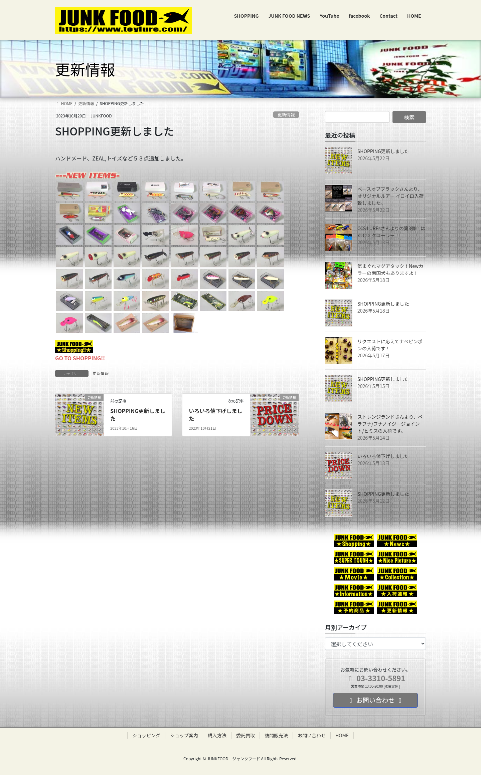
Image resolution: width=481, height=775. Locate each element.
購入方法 (217, 735)
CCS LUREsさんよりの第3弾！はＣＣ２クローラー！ (391, 232)
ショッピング (146, 735)
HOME (342, 735)
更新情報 (286, 114)
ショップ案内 (184, 735)
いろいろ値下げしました (215, 414)
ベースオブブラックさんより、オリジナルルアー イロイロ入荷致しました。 (390, 195)
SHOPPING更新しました (137, 414)
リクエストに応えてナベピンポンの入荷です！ (390, 345)
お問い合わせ (312, 735)
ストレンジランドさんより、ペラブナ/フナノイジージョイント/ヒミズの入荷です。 (390, 423)
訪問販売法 (276, 735)
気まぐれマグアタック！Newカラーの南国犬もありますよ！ (390, 269)
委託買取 (245, 735)
